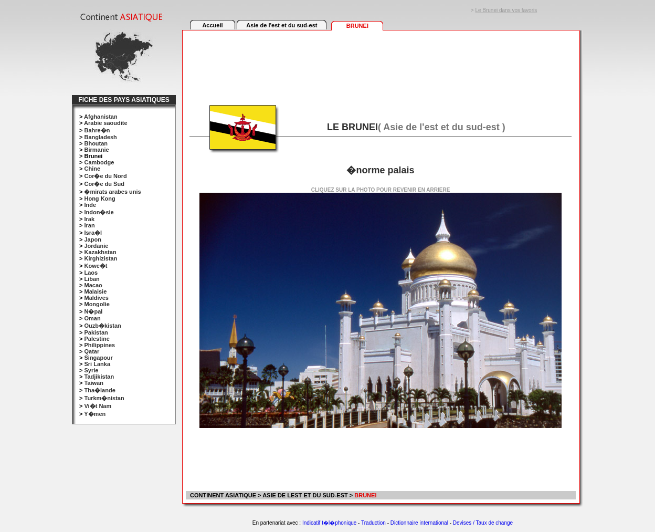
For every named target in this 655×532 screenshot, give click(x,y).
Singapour (98, 357)
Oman (92, 318)
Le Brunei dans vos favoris (506, 10)
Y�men (94, 414)
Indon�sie (98, 212)
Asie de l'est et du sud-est (281, 25)
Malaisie (95, 291)
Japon (92, 239)
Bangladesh (100, 137)
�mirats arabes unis (112, 192)
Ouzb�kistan (102, 325)
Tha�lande (99, 390)
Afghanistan (101, 116)
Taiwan (93, 383)
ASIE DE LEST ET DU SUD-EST (305, 495)
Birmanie (96, 150)
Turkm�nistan (104, 398)
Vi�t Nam (97, 406)
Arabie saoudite (106, 123)
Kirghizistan (100, 258)
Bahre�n (97, 130)
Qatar (91, 351)
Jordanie (96, 246)
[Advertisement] (380, 61)
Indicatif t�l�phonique (329, 523)
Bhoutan (96, 143)
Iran (89, 225)
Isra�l (93, 233)
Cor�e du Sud (104, 184)
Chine (92, 168)
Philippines (99, 345)
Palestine (96, 339)
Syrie (91, 370)
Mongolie (96, 304)
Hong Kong (99, 198)
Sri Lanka (97, 364)
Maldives (96, 298)
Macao (93, 285)
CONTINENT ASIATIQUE (222, 495)
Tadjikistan (99, 376)
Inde (90, 205)
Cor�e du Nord (105, 176)
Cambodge (99, 162)
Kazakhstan (100, 252)
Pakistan (96, 332)
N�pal (93, 311)
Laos (91, 272)
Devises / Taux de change (483, 523)
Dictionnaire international (419, 523)
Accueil (212, 25)
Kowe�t (95, 266)
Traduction (373, 523)
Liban (91, 279)
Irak (89, 219)
